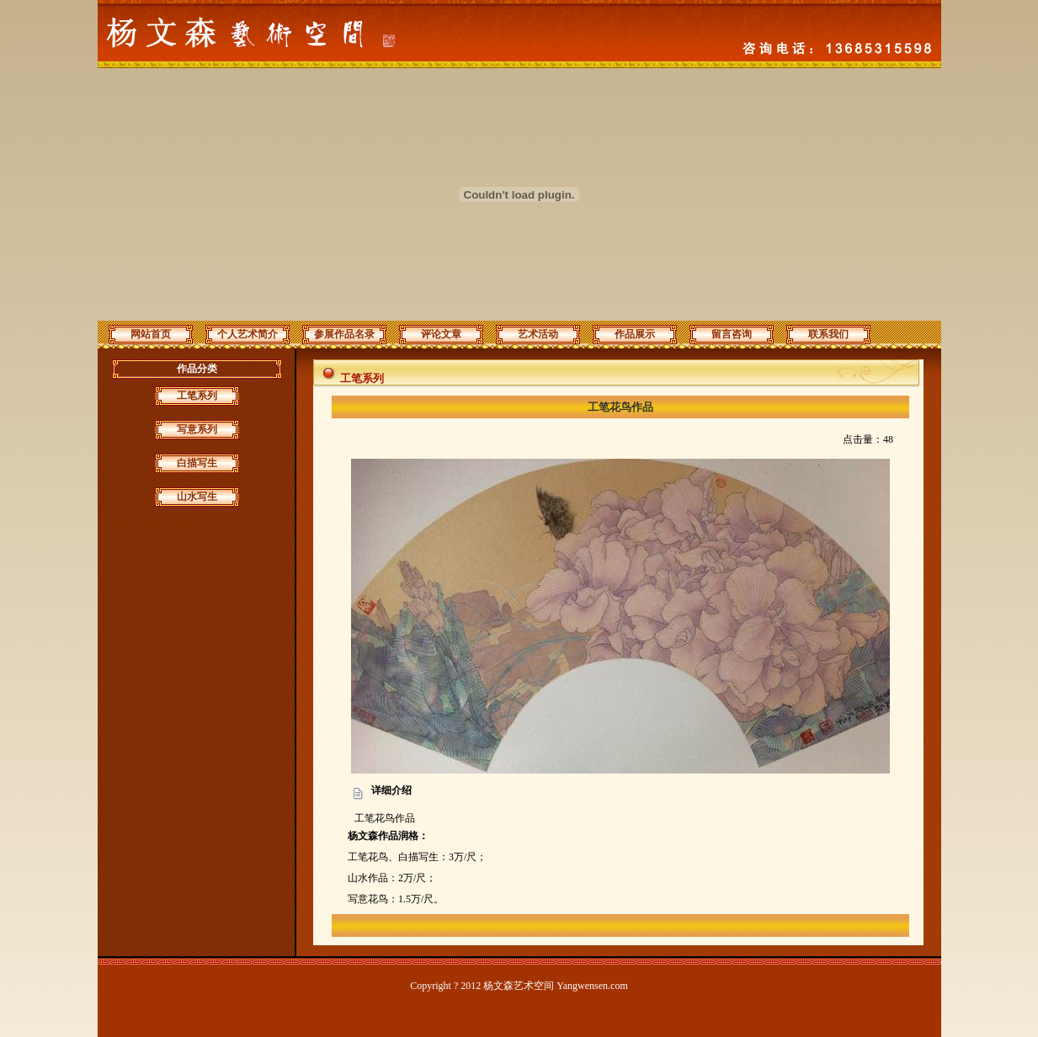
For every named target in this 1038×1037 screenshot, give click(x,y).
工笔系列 (197, 396)
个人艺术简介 (247, 334)
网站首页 (150, 334)
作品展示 (635, 334)
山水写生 (197, 497)
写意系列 (197, 429)
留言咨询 (731, 334)
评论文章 (441, 334)
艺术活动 (538, 334)
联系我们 (828, 334)
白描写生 (197, 463)
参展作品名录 (344, 334)
